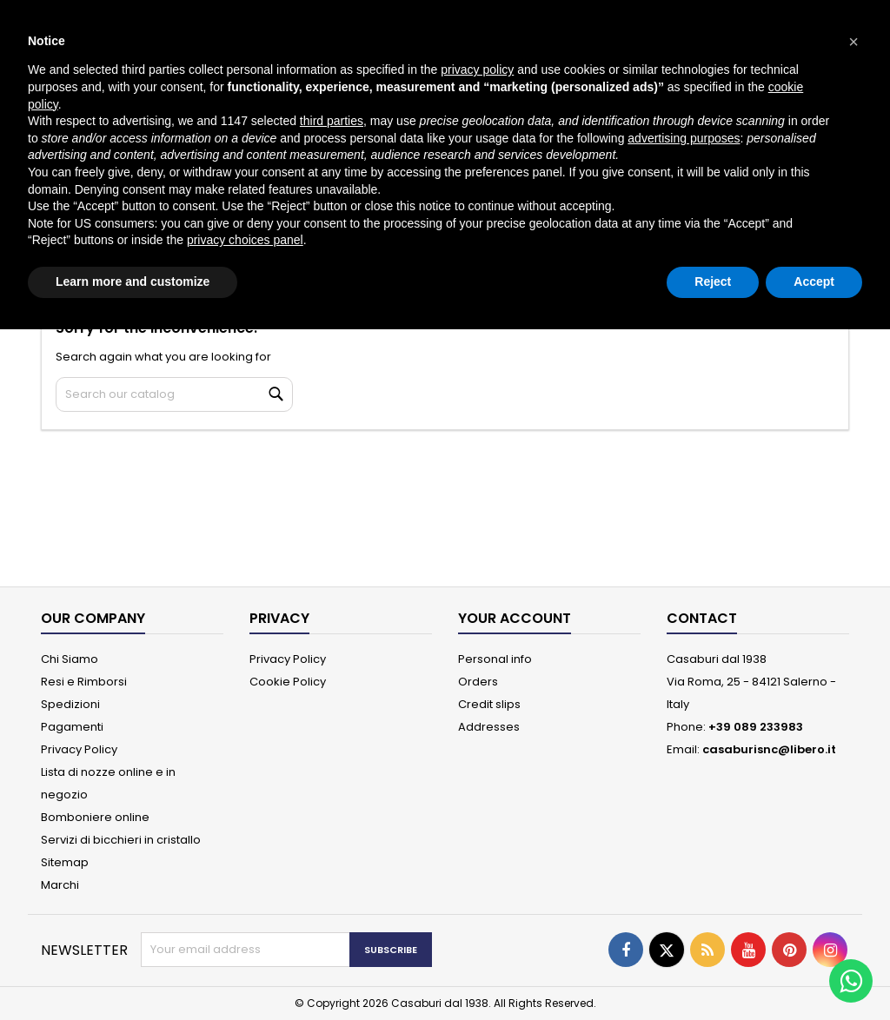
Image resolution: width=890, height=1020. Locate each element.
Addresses (489, 727)
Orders (478, 681)
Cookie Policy (287, 681)
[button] (853, 42)
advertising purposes (684, 138)
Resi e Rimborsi (84, 681)
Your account (514, 618)
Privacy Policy (79, 749)
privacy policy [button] (477, 69)
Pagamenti (72, 727)
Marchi (60, 885)
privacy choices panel (245, 240)
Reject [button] (712, 281)
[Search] (174, 394)
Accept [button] (814, 281)
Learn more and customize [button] (132, 281)
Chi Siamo (69, 659)
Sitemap (65, 862)
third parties (331, 121)
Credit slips (489, 704)
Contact (702, 618)
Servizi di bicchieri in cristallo (121, 839)
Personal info (495, 659)
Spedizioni (70, 704)
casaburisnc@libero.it (769, 749)
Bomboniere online (95, 817)
